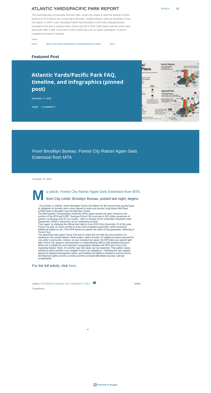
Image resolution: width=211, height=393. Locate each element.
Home (34, 44)
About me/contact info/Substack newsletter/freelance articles (73, 44)
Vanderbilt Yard (80, 283)
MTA (67, 283)
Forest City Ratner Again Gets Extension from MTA (100, 192)
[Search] (165, 8)
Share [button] (35, 106)
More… (113, 44)
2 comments (48, 106)
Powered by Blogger (105, 384)
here (72, 266)
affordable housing (52, 283)
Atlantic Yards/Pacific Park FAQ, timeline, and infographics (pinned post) (77, 81)
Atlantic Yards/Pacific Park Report (75, 8)
